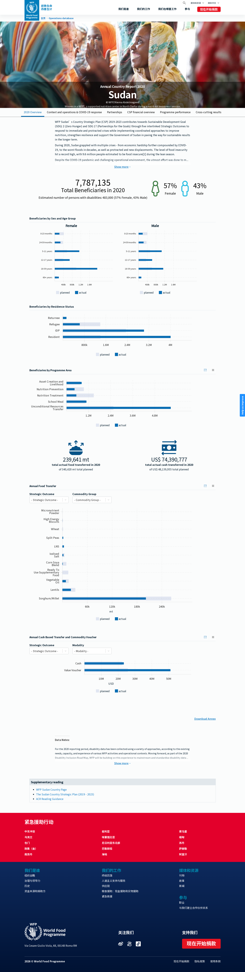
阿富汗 (183, 854)
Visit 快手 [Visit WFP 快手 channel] (129, 943)
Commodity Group (84, 494)
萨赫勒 (183, 848)
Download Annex (205, 718)
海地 (104, 854)
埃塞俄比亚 (108, 837)
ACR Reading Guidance (49, 799)
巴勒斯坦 (107, 848)
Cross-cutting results (208, 112)
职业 (181, 902)
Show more (122, 167)
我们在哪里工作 (167, 9)
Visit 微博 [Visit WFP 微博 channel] (120, 943)
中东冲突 (30, 831)
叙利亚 (106, 831)
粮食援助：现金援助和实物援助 (120, 891)
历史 (27, 886)
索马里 (183, 831)
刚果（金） (31, 848)
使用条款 (215, 961)
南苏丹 (28, 854)
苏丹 (181, 843)
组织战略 (30, 875)
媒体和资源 (196, 2)
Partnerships (114, 112)
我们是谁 (123, 9)
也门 (27, 843)
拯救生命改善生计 (46, 7)
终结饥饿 (107, 875)
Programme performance (175, 112)
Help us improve (242, 405)
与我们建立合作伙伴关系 (193, 908)
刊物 (181, 875)
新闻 (181, 886)
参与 (187, 9)
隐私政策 (199, 961)
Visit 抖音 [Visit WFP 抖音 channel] (138, 943)
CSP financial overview (141, 112)
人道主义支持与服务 (113, 881)
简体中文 (212, 2)
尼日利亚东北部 (111, 843)
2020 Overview (33, 112)
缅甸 (181, 837)
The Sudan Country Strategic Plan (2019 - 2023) (65, 794)
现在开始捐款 (209, 9)
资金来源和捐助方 (35, 891)
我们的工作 (143, 9)
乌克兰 (28, 837)
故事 (181, 881)
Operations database (61, 18)
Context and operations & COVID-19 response (74, 112)
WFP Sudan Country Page (51, 789)
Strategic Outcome (41, 494)
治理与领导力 (32, 881)
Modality (78, 645)
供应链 (106, 886)
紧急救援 (107, 896)
